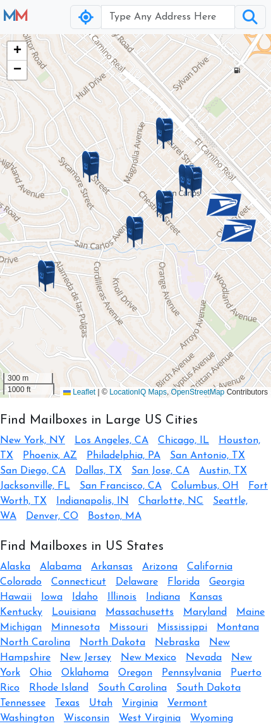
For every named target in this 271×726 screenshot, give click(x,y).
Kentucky (21, 612)
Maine (250, 612)
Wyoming (211, 718)
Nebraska (177, 643)
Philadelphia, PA (123, 456)
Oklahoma (85, 673)
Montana (238, 627)
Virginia (140, 703)
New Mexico (148, 658)
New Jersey (85, 658)
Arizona (160, 567)
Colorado (21, 582)
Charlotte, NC (170, 501)
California (209, 567)
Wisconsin (86, 718)
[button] (135, 231)
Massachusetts (139, 612)
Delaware (137, 582)
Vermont (187, 703)
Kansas (206, 597)
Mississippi (182, 627)
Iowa (52, 597)
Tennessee (22, 703)
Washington (27, 718)
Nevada (204, 658)
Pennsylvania (191, 673)
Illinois (121, 597)
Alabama (60, 567)
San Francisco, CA (121, 486)
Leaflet (79, 392)
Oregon (135, 673)
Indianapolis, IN (92, 501)
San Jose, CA (160, 471)
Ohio (41, 673)
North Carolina (35, 643)
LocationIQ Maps (138, 392)
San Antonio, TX (207, 456)
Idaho (85, 597)
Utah (100, 703)
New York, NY (32, 441)
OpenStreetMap (198, 392)
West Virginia (150, 718)
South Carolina (132, 688)
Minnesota (75, 627)
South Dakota (208, 688)
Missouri (128, 627)
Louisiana (74, 612)
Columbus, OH (205, 486)
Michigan (21, 627)
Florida (183, 582)
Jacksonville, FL (35, 486)
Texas (67, 703)
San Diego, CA (33, 471)
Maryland (205, 612)
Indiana (163, 597)
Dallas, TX (98, 471)
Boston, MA (115, 516)
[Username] (168, 17)
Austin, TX (223, 471)
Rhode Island (58, 688)
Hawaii (16, 597)
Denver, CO (52, 516)
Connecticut (78, 582)
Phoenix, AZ (50, 456)
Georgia (226, 582)
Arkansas (112, 567)
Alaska (15, 567)
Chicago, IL (183, 441)
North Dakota (112, 643)
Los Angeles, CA (111, 441)
